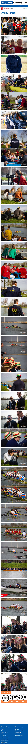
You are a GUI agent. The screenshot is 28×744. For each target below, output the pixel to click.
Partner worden (4, 732)
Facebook (4, 742)
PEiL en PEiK (18, 732)
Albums (24, 6)
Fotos (20, 6)
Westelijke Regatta (19, 735)
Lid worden (3, 735)
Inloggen (25, 8)
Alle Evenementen (6, 692)
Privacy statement (5, 737)
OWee (16, 733)
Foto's (2, 733)
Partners (3, 730)
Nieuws (2, 729)
